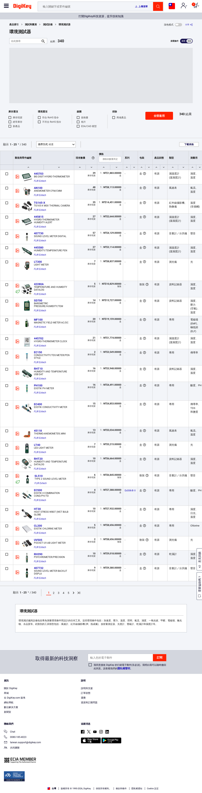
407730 (38, 233)
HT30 (37, 508)
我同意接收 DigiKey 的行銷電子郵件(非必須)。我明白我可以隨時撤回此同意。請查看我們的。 (130, 667)
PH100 (38, 385)
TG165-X (39, 202)
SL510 (39, 475)
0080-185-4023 (15, 737)
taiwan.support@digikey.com (22, 743)
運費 (83, 697)
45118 (38, 430)
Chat (9, 732)
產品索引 (14, 24)
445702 (38, 338)
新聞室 (7, 712)
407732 (38, 568)
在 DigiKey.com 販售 (14, 697)
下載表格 (189, 144)
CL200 (38, 525)
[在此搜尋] (25, 41)
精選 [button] (45, 144)
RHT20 (38, 458)
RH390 (38, 554)
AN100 (38, 187)
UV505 (38, 540)
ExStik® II (130, 490)
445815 (38, 216)
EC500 (38, 490)
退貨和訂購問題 (89, 702)
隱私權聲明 (123, 668)
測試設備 (47, 24)
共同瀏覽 (12, 748)
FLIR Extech (40, 181)
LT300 (38, 261)
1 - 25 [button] (13, 144)
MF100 (38, 319)
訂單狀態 (85, 693)
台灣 (52, 788)
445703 (38, 173)
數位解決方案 (11, 707)
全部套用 (159, 115)
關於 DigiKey (10, 688)
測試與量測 (31, 24)
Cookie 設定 (153, 788)
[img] (22, 7)
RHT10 (38, 368)
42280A (39, 284)
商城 (6, 693)
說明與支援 (87, 688)
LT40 (37, 444)
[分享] (189, 25)
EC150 (38, 352)
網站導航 (8, 702)
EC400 (38, 404)
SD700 (38, 300)
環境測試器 (64, 24)
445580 (38, 247)
